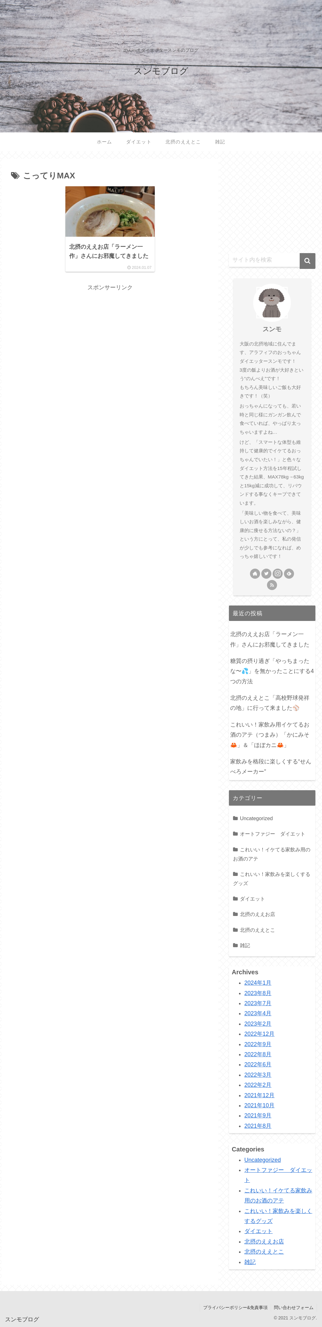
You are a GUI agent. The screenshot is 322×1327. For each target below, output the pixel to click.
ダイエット (252, 898)
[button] (307, 261)
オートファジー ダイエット (272, 834)
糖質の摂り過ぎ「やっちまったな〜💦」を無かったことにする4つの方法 (272, 671)
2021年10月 (259, 1105)
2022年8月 (257, 1054)
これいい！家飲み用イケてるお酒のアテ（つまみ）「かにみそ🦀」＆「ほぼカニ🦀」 (269, 734)
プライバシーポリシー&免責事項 (235, 1307)
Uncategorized (256, 818)
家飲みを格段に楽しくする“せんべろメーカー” (270, 766)
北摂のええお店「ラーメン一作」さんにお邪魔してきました (269, 639)
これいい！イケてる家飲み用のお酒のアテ (271, 854)
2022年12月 (259, 1034)
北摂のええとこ (257, 930)
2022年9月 (257, 1044)
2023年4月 (257, 1013)
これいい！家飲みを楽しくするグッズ (271, 878)
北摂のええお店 (257, 914)
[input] (272, 260)
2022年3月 (257, 1075)
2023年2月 (257, 1024)
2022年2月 (257, 1085)
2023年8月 (257, 993)
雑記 (245, 945)
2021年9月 (257, 1115)
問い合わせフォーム (294, 1307)
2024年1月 (257, 983)
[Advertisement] (110, 337)
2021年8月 (257, 1126)
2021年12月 (259, 1095)
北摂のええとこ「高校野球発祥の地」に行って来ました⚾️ (269, 703)
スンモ (272, 329)
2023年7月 (257, 1003)
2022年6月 (257, 1064)
